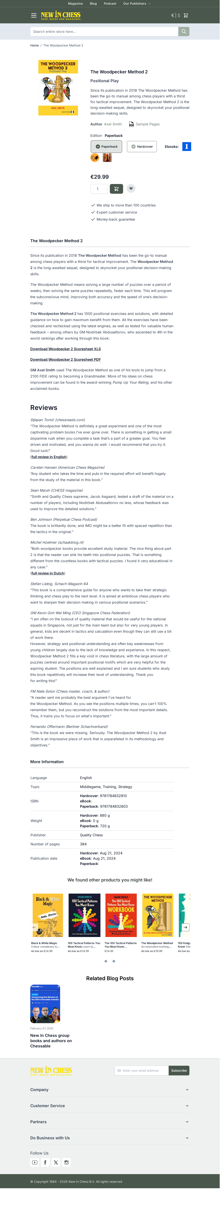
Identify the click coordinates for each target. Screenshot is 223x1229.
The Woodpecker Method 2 (63, 45)
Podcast (110, 3)
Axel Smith (113, 124)
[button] (109, 1089)
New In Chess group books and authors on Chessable (51, 1040)
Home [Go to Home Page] (34, 45)
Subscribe (179, 1070)
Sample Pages (148, 124)
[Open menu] (33, 15)
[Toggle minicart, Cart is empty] (185, 15)
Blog (93, 3)
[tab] (106, 961)
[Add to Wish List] (131, 188)
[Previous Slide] (34, 927)
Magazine (75, 3)
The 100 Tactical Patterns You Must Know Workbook (121, 944)
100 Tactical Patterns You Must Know (84, 944)
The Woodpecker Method (157, 944)
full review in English (49, 457)
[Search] (183, 31)
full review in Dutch (48, 573)
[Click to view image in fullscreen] (58, 87)
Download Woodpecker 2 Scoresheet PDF (65, 359)
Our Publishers (134, 3)
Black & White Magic (45, 944)
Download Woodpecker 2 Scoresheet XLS (65, 349)
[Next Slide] (185, 927)
